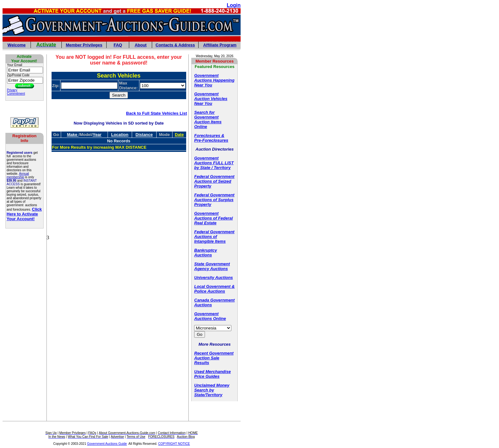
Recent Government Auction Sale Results (214, 358)
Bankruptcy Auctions (205, 252)
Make (72, 134)
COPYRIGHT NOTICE (174, 443)
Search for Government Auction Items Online (207, 119)
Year (97, 134)
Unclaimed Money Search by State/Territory (211, 390)
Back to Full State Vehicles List (156, 113)
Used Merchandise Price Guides (212, 374)
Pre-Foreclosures (211, 140)
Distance (144, 134)
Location (119, 134)
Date (179, 134)
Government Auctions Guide (107, 443)
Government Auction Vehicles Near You (210, 99)
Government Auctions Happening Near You (214, 80)
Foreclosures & (209, 135)
